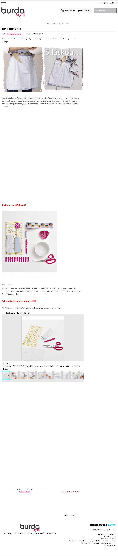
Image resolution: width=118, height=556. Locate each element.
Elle (105, 534)
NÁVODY (50, 23)
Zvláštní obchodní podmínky (104, 541)
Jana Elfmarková (14, 34)
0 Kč (88, 10)
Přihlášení (103, 3)
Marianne (112, 534)
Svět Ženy (107, 536)
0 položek (81, 10)
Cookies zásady (109, 545)
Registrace (113, 3)
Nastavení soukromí (108, 543)
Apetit (100, 534)
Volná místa (104, 539)
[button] (81, 319)
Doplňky (57, 23)
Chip (113, 536)
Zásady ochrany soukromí (89, 543)
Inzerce (112, 539)
